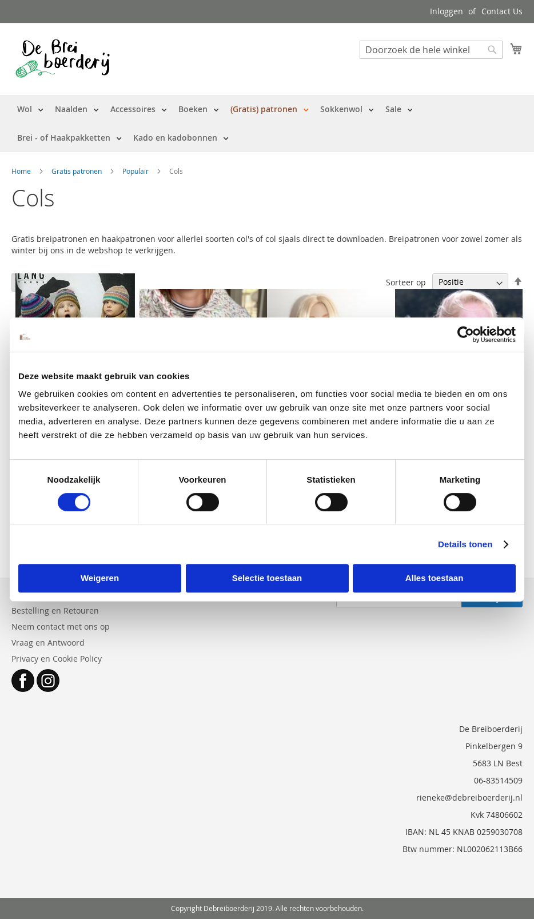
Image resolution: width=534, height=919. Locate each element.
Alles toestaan (434, 578)
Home (22, 171)
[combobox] (431, 50)
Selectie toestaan (267, 578)
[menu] (267, 123)
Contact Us (502, 11)
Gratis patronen (77, 171)
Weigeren (100, 578)
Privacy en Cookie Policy (56, 658)
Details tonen (465, 544)
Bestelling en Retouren (55, 610)
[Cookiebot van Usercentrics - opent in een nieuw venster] (466, 334)
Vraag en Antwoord (48, 642)
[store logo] (62, 58)
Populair (136, 171)
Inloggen (446, 11)
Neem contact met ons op (60, 626)
